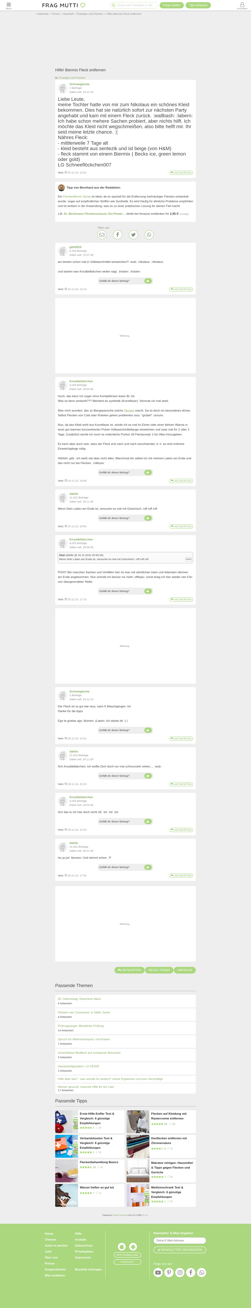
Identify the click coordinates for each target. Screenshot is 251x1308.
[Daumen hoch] (148, 281)
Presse (50, 1263)
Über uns (51, 1257)
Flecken (129, 410)
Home (49, 1233)
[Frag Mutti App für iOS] (122, 1247)
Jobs (48, 1251)
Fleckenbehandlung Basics (99, 1162)
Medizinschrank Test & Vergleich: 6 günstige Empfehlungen (167, 1192)
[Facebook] (117, 234)
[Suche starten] (113, 5)
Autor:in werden (56, 1245)
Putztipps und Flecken (72, 77)
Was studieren (55, 1275)
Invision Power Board (120, 1215)
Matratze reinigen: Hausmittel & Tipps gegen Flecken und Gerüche (172, 1167)
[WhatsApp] (149, 234)
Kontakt (80, 1239)
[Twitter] (133, 234)
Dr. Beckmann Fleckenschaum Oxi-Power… (94, 213)
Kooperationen (55, 1269)
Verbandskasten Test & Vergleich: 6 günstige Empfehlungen (96, 1143)
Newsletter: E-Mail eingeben (173, 1233)
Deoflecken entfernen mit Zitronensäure (169, 1141)
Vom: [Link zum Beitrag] (61, 172)
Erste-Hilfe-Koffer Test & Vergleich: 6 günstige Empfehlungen (97, 1118)
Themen (50, 1239)
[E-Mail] (102, 234)
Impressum (83, 1257)
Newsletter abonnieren (179, 1249)
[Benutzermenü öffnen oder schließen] (242, 5)
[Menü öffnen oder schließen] (9, 5)
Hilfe (78, 1233)
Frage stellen (171, 5)
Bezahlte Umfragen (88, 1269)
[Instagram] (179, 1273)
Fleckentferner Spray (77, 196)
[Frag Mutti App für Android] (133, 1247)
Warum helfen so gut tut (97, 1187)
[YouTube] (158, 1273)
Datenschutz (84, 1245)
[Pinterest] (168, 1273)
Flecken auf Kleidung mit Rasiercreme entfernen (168, 1116)
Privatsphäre (84, 1251)
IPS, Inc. (145, 1215)
